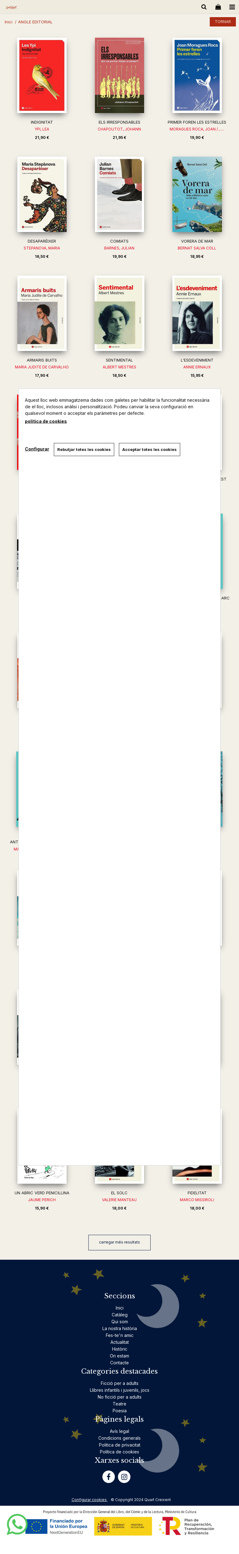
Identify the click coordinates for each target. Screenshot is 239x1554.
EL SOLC (119, 1192)
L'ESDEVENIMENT (197, 360)
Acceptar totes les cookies (149, 449)
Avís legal (119, 1431)
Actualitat (119, 1342)
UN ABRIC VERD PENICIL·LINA (42, 1192)
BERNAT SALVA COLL (197, 248)
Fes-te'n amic (120, 1335)
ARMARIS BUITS (42, 360)
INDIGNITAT (42, 122)
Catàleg (120, 1314)
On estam (119, 1355)
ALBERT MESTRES (119, 367)
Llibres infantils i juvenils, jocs (119, 1390)
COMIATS (119, 241)
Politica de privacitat (119, 1444)
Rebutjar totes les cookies (84, 449)
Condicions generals (119, 1438)
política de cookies (46, 421)
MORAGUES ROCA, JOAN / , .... (197, 129)
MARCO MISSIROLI (197, 1199)
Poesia (120, 1410)
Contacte (119, 1362)
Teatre (119, 1403)
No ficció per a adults (120, 1397)
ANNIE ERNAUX (197, 367)
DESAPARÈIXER (42, 241)
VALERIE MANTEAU (119, 1199)
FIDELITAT (197, 1192)
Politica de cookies (119, 1451)
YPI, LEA (42, 129)
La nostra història (119, 1328)
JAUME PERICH (42, 1199)
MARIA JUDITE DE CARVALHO (42, 367)
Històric (119, 1349)
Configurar (37, 448)
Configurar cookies (90, 1499)
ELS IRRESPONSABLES (119, 122)
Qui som (119, 1321)
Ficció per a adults (119, 1383)
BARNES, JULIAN (119, 248)
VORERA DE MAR (197, 241)
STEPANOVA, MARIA (42, 248)
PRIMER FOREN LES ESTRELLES (197, 122)
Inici (120, 1307)
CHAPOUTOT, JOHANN (119, 129)
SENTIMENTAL (119, 360)
